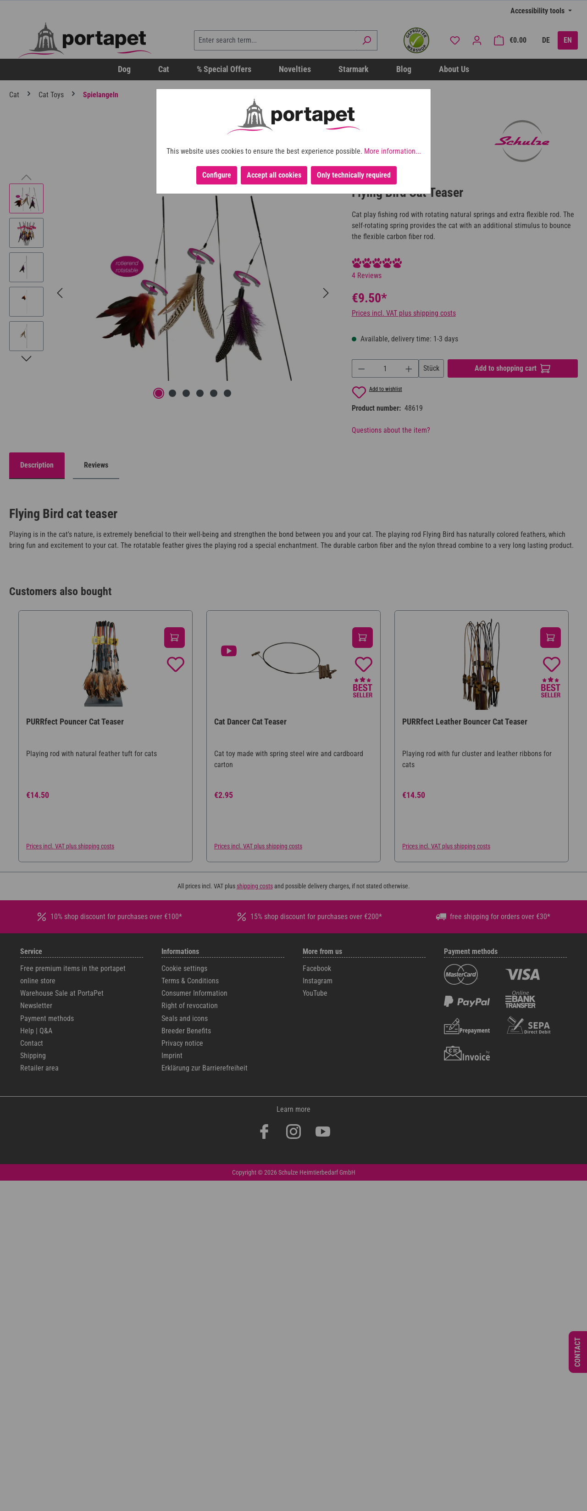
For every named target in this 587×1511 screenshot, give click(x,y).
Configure (216, 175)
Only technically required (354, 175)
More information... (392, 151)
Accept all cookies (274, 175)
